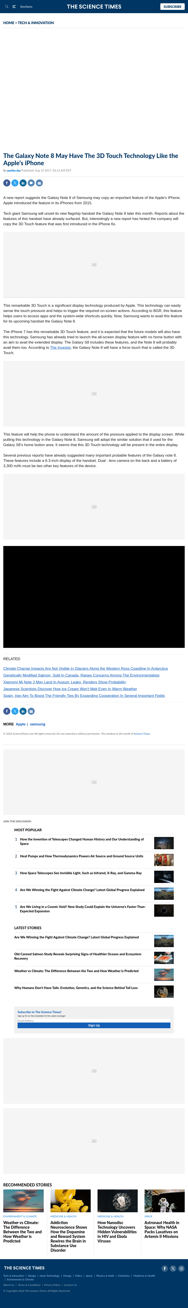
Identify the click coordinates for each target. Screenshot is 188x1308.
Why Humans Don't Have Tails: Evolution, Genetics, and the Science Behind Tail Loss (76, 988)
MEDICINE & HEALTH (63, 1216)
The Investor (60, 348)
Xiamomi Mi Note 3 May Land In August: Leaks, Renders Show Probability (64, 682)
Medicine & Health (144, 1275)
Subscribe (172, 7)
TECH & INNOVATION (36, 23)
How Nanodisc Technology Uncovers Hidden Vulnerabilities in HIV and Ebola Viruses (117, 1231)
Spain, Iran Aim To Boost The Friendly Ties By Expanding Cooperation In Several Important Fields (84, 696)
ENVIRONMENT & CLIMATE (20, 1216)
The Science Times (94, 7)
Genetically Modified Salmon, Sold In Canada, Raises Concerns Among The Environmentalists (81, 675)
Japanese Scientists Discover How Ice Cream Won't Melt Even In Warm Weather (70, 689)
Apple (20, 724)
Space (89, 1275)
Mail (39, 182)
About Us (8, 1285)
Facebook (6, 182)
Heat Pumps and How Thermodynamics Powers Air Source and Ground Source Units (81, 856)
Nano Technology (50, 1275)
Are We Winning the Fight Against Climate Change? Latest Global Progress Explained (82, 890)
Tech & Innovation (13, 1275)
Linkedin (23, 182)
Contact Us (70, 1285)
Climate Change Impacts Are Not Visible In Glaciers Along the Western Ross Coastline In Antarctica (85, 668)
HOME (8, 23)
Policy (78, 1275)
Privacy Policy (52, 1285)
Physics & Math (105, 1275)
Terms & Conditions (29, 1285)
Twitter (14, 182)
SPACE (148, 1216)
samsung (37, 724)
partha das (14, 170)
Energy (67, 1275)
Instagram (181, 1268)
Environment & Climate (20, 1279)
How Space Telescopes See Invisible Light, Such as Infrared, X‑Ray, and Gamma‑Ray (81, 873)
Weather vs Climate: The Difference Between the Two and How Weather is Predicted (76, 971)
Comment (31, 182)
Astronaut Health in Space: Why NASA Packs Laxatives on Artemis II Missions (162, 1229)
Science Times (142, 733)
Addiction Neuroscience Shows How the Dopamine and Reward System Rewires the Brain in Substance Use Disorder (69, 1236)
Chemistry (124, 1275)
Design (32, 1275)
